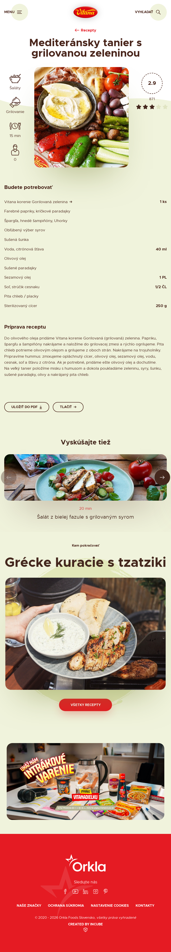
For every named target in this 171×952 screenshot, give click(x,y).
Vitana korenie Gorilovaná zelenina (36, 202)
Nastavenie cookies (110, 905)
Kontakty (145, 905)
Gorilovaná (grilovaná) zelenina (111, 338)
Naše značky (29, 905)
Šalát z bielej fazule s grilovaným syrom (85, 517)
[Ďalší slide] (162, 477)
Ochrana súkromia (66, 905)
